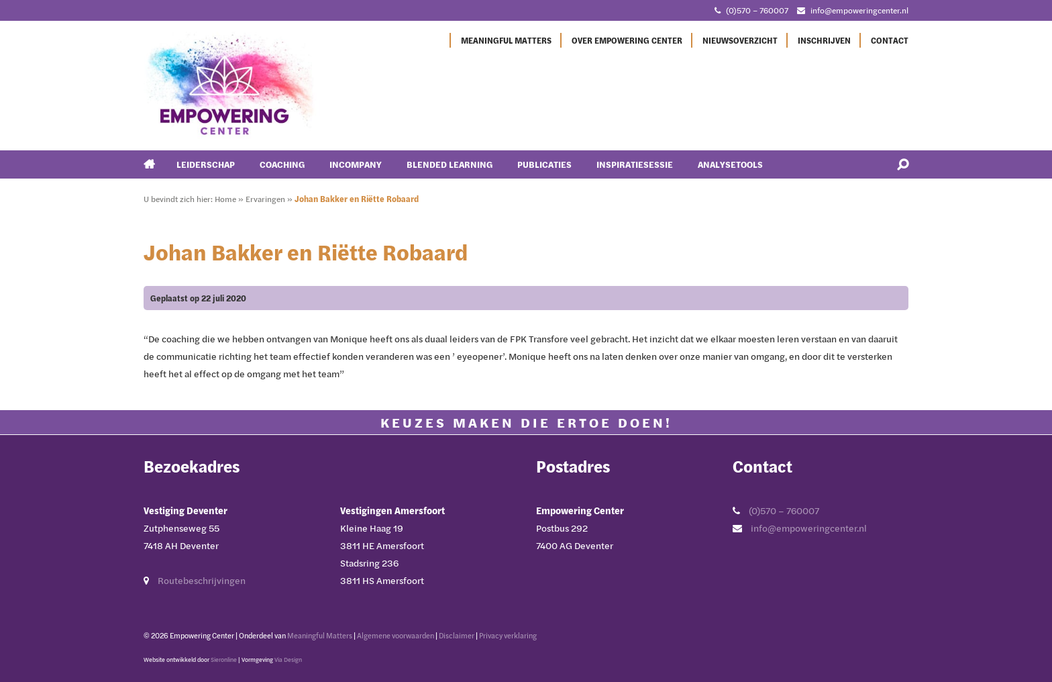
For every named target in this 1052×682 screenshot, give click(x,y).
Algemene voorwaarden (395, 635)
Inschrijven (824, 40)
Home (225, 198)
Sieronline (224, 659)
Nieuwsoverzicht (740, 40)
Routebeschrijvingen (202, 580)
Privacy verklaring (508, 635)
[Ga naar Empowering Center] (232, 84)
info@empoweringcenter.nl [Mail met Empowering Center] (859, 10)
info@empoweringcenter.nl (809, 528)
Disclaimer (456, 635)
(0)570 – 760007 (784, 510)
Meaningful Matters (506, 40)
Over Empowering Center (627, 40)
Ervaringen (265, 198)
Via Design (288, 659)
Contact (889, 40)
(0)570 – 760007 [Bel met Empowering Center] (757, 10)
